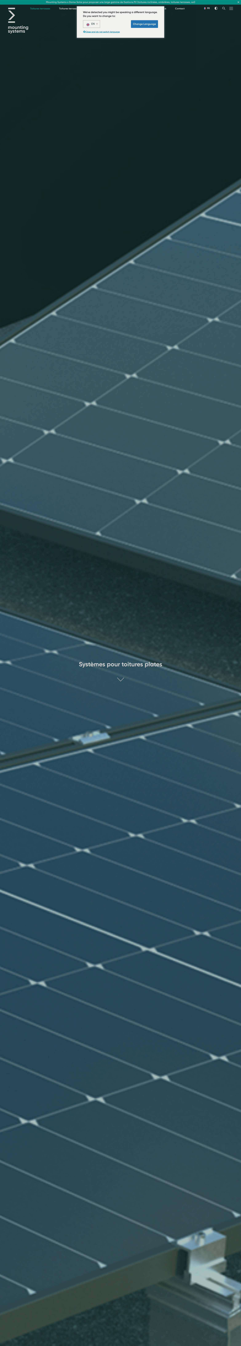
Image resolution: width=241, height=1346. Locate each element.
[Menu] (231, 8)
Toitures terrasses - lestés (73, 8)
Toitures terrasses (40, 8)
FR (207, 8)
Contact (180, 8)
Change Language (144, 23)
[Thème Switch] (216, 8)
